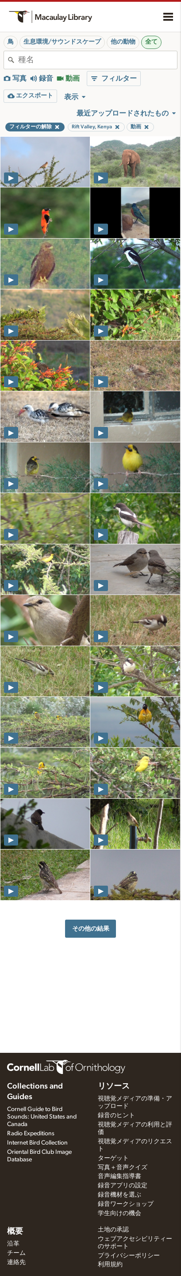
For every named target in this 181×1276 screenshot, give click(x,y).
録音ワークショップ (126, 1204)
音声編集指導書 (119, 1176)
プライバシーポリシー (129, 1256)
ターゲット (113, 1158)
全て (151, 42)
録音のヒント (116, 1115)
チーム (16, 1253)
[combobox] (97, 60)
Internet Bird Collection (37, 1143)
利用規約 (110, 1264)
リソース (114, 1086)
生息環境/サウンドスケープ (62, 42)
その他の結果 (90, 928)
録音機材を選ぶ (119, 1195)
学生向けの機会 (119, 1213)
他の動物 (123, 42)
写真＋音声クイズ (122, 1167)
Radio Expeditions (30, 1133)
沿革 (13, 1244)
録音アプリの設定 (122, 1185)
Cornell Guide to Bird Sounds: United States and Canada (42, 1116)
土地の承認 (113, 1230)
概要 (15, 1231)
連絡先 (16, 1262)
